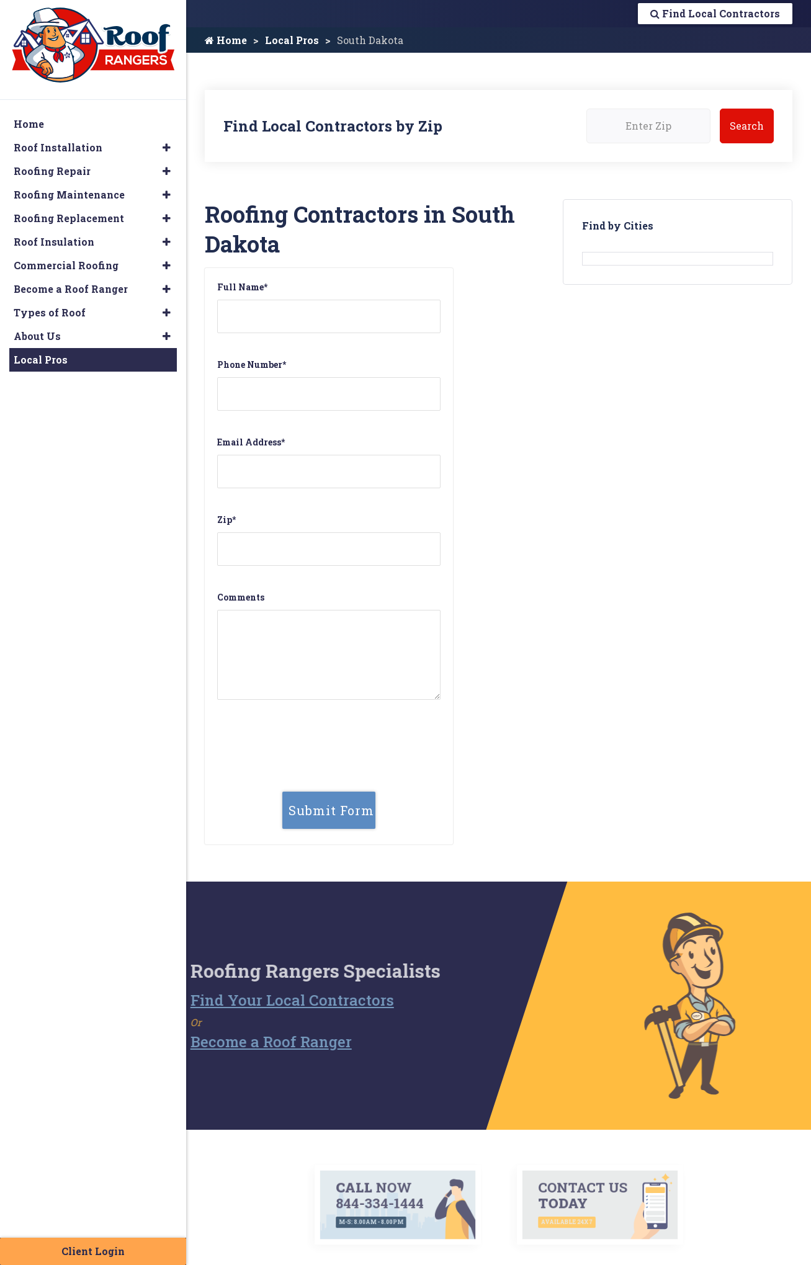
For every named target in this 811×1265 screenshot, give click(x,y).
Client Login (93, 1251)
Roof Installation (58, 147)
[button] (166, 147)
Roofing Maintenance (69, 194)
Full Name (242, 287)
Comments (240, 597)
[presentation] (329, 733)
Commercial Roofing (66, 265)
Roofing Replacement (69, 218)
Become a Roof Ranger (248, 1042)
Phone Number (251, 364)
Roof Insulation (54, 241)
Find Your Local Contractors (270, 1000)
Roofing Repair (52, 170)
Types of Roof (50, 312)
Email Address (251, 442)
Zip (226, 519)
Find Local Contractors (715, 13)
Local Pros (292, 40)
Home (226, 40)
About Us (37, 335)
